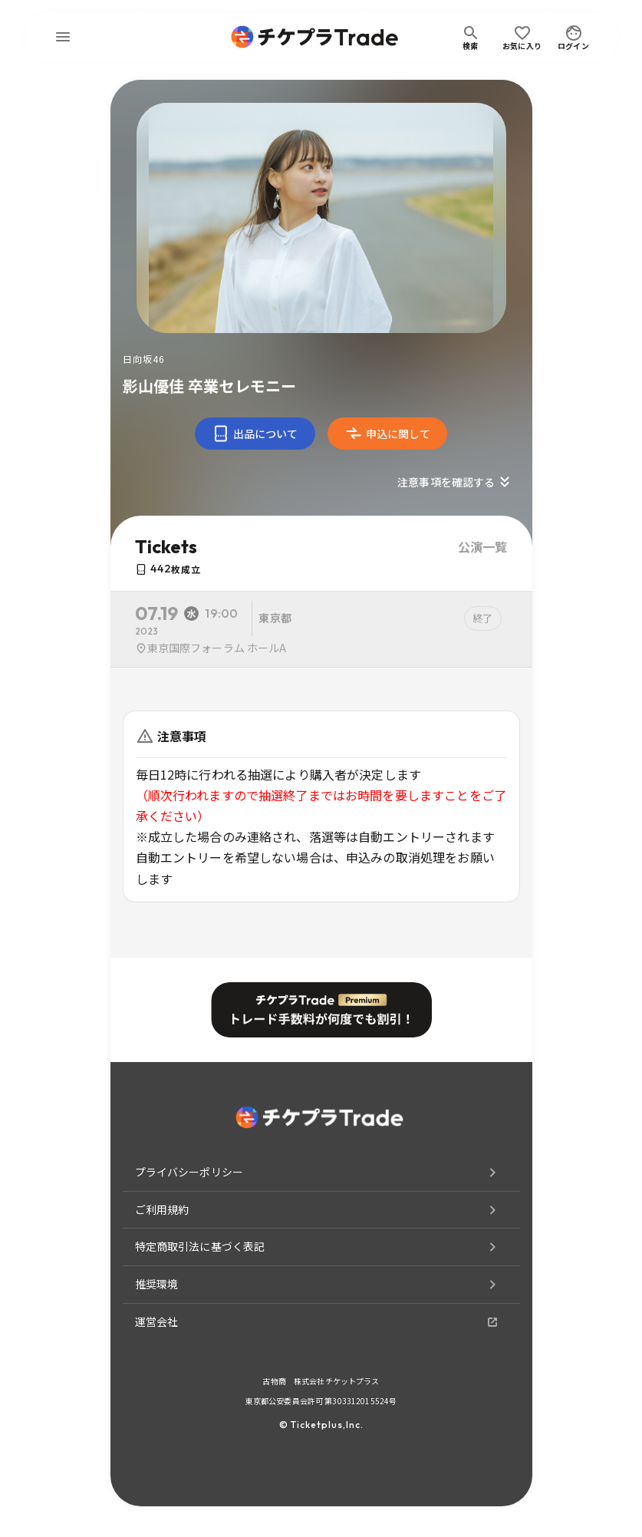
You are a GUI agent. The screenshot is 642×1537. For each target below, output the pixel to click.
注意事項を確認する (455, 482)
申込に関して (388, 433)
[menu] (62, 36)
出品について (255, 433)
